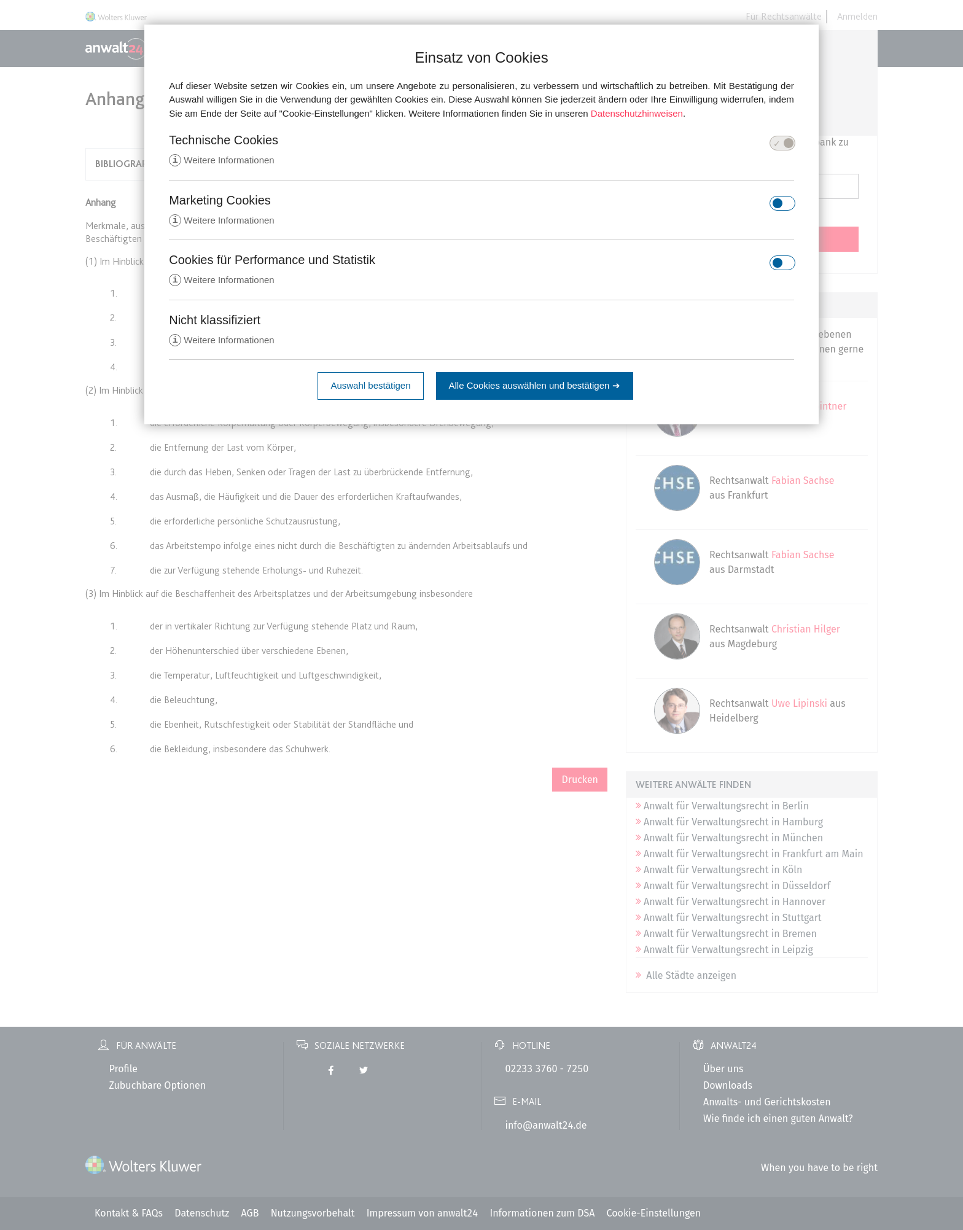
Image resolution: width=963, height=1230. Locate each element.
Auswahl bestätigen (370, 388)
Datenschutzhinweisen (637, 113)
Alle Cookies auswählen (534, 388)
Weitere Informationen (221, 160)
